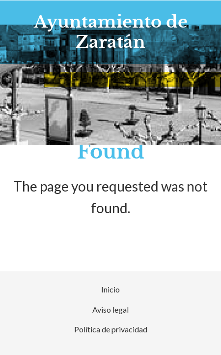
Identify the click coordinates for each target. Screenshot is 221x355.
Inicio (110, 289)
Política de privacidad (110, 329)
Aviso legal (110, 309)
